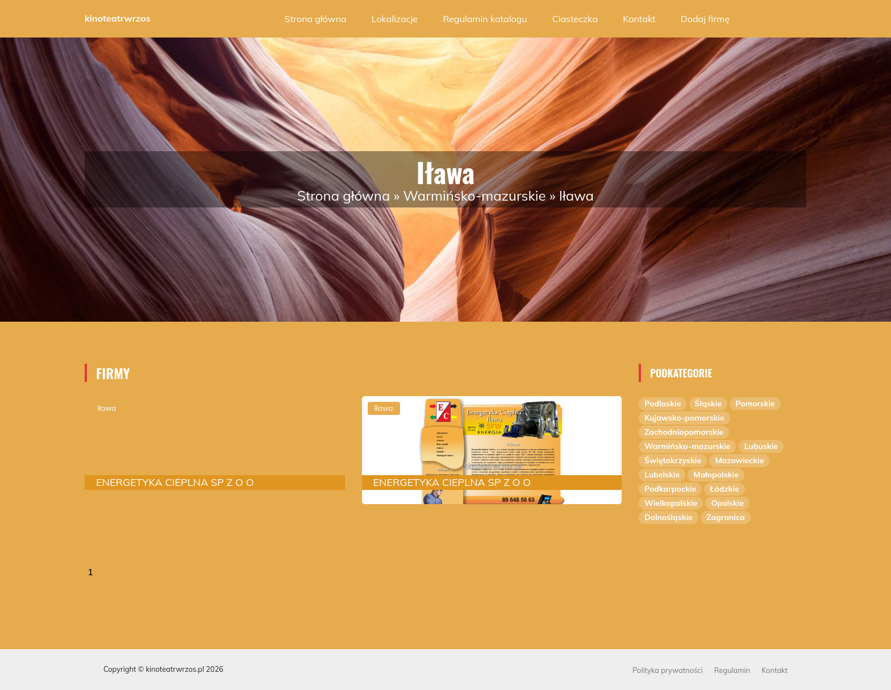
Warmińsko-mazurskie (474, 195)
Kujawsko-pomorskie (684, 418)
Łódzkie (724, 489)
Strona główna (316, 18)
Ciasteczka (575, 18)
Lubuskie (761, 446)
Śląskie (708, 403)
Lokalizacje (395, 18)
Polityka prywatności (667, 670)
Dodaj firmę (705, 18)
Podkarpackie (670, 489)
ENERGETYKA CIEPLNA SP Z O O (175, 482)
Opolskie (727, 503)
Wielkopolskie (670, 503)
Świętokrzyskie (672, 460)
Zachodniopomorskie (683, 432)
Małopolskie (716, 474)
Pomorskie (755, 403)
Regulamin (732, 670)
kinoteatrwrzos (118, 18)
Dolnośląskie (668, 517)
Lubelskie (662, 474)
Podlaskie (662, 403)
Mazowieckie (739, 460)
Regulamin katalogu (485, 18)
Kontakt (639, 18)
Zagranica (725, 517)
